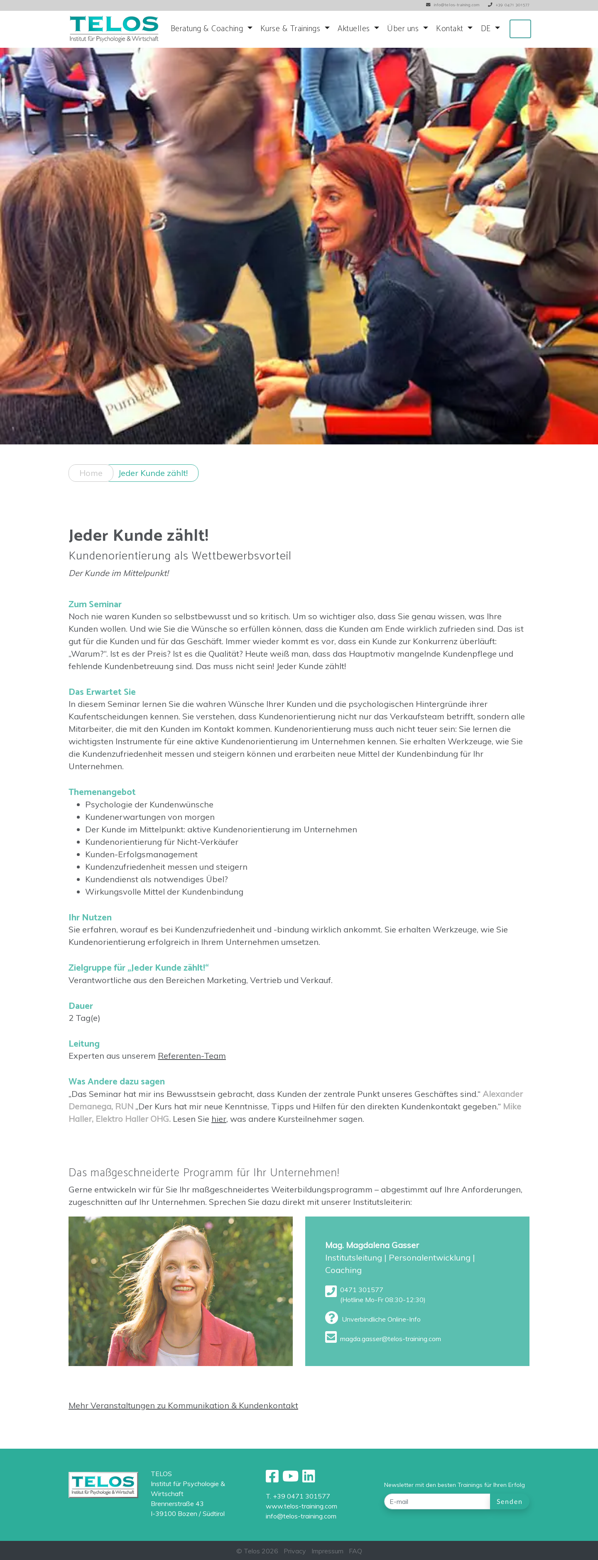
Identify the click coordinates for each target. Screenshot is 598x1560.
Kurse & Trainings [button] (291, 29)
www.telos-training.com (301, 1506)
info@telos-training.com (301, 1516)
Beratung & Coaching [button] (208, 29)
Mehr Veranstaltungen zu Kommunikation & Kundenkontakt (183, 1416)
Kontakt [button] (451, 29)
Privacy (295, 1551)
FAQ (355, 1551)
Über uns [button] (404, 29)
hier (218, 1129)
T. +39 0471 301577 (298, 1496)
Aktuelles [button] (355, 29)
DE (487, 29)
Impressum (327, 1551)
